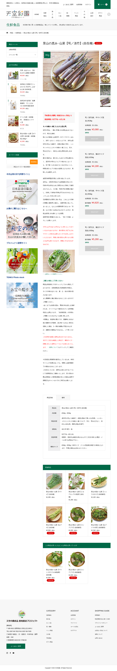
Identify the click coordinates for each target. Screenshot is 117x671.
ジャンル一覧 (13, 55)
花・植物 (67, 14)
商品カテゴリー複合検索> (22, 167)
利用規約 (97, 615)
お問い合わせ (98, 638)
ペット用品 (76, 14)
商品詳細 (50, 397)
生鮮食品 (45, 14)
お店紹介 (91, 14)
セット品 (59, 14)
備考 (63, 397)
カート (103, 4)
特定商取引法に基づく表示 (102, 619)
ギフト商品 (100, 14)
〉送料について (53, 347)
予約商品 (48, 638)
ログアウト (74, 630)
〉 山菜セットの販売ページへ (52, 274)
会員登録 (79, 4)
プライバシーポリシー (101, 623)
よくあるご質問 (68, 4)
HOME (36, 14)
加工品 (52, 14)
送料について (98, 634)
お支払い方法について (101, 630)
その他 (84, 14)
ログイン (88, 4)
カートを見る (74, 626)
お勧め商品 (12, 49)
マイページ (74, 623)
